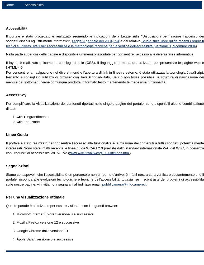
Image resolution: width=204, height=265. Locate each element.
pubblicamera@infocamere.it (124, 184)
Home (9, 5)
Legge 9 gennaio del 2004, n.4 (96, 41)
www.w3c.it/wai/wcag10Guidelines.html (99, 153)
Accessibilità (34, 5)
